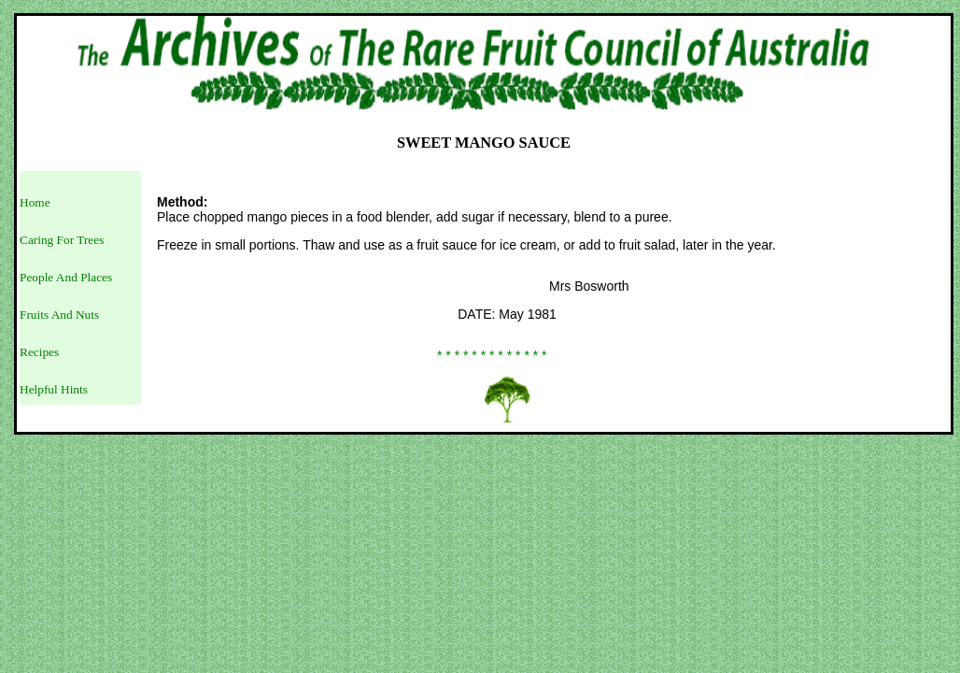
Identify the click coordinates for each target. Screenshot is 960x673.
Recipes (39, 352)
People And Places (66, 277)
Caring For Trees (62, 240)
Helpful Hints (54, 389)
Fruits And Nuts (59, 315)
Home (35, 202)
